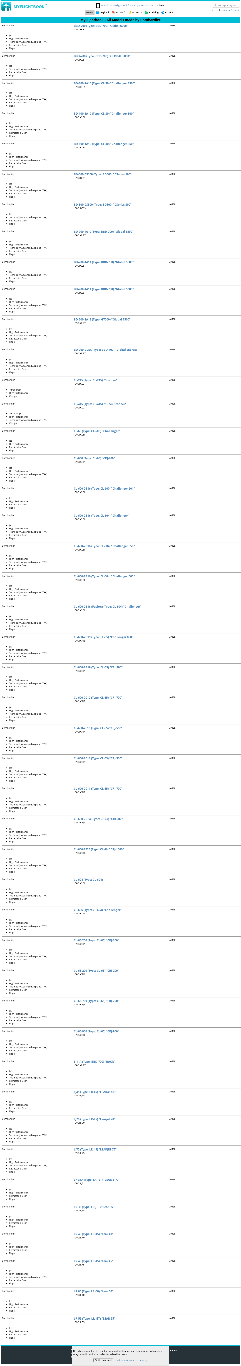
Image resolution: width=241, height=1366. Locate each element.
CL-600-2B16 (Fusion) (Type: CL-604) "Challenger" (107, 607)
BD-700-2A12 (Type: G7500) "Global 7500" (102, 319)
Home (89, 12)
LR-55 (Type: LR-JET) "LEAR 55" (94, 1318)
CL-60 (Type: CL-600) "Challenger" (97, 431)
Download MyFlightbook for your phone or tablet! (127, 5)
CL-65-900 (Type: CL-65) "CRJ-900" (96, 1031)
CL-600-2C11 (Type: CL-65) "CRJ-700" (98, 789)
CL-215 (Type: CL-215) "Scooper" (96, 380)
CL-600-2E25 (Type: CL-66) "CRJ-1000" (99, 849)
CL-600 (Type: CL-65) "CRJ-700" (94, 458)
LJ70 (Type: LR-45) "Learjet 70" (94, 1119)
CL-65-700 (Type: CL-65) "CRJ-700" (96, 1001)
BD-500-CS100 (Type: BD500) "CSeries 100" (103, 174)
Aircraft (121, 12)
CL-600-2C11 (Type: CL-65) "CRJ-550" (98, 758)
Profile (169, 12)
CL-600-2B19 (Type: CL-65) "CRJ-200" (98, 667)
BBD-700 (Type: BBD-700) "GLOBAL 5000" (102, 56)
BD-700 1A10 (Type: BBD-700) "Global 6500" (104, 232)
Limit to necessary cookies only (131, 1360)
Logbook (105, 12)
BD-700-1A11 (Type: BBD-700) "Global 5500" (104, 262)
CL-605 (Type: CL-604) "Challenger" (98, 910)
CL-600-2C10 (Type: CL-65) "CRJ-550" (98, 728)
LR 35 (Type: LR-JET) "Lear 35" (94, 1207)
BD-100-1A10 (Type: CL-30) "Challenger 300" (104, 114)
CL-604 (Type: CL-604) (88, 880)
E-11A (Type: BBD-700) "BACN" (95, 1062)
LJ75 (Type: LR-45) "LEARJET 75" (95, 1149)
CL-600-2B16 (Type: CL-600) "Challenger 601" (104, 489)
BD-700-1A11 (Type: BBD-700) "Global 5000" (104, 289)
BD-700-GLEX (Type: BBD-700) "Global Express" (106, 350)
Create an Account (230, 9)
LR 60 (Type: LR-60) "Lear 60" (93, 1291)
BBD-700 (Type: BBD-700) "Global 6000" (101, 26)
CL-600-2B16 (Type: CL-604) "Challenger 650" (104, 546)
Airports (137, 12)
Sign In (215, 9)
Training (154, 12)
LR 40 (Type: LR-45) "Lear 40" (93, 1234)
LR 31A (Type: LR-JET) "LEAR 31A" (96, 1180)
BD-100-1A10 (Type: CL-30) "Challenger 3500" (105, 83)
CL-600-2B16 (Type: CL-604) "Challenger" (101, 516)
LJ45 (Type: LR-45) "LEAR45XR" (95, 1092)
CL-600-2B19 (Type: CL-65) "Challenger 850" (103, 637)
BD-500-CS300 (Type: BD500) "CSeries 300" (103, 205)
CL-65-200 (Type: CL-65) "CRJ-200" (96, 940)
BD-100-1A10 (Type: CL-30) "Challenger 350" (104, 144)
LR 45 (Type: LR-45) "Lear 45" (93, 1261)
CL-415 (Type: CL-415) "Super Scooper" (100, 404)
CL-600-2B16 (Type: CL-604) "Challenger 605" (104, 576)
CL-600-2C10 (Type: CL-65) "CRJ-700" (98, 698)
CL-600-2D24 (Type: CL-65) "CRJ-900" (98, 819)
